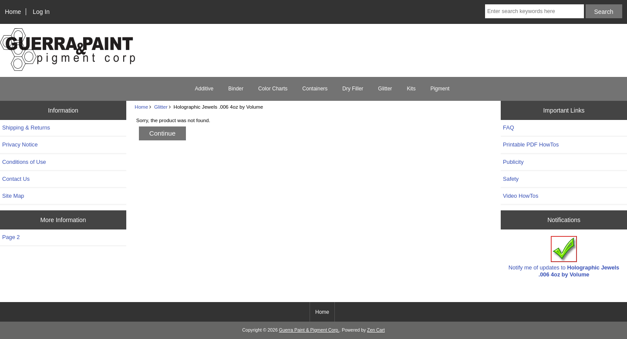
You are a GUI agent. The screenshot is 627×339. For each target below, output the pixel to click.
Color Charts (272, 89)
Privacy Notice (19, 144)
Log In (41, 11)
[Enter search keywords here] (534, 11)
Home (13, 11)
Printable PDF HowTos (531, 144)
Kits (411, 89)
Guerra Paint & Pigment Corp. (309, 330)
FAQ (508, 127)
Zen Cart (376, 330)
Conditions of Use (24, 162)
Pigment (439, 89)
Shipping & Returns (26, 127)
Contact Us (16, 179)
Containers (314, 89)
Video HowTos (520, 196)
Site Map (13, 196)
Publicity (513, 162)
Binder (235, 89)
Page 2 (11, 237)
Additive (204, 89)
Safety (511, 179)
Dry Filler (352, 89)
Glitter (161, 107)
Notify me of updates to (564, 256)
